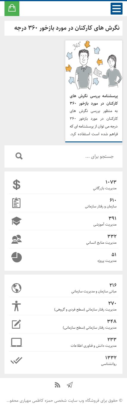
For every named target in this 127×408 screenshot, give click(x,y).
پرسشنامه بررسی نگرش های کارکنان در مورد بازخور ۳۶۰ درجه (94, 100)
